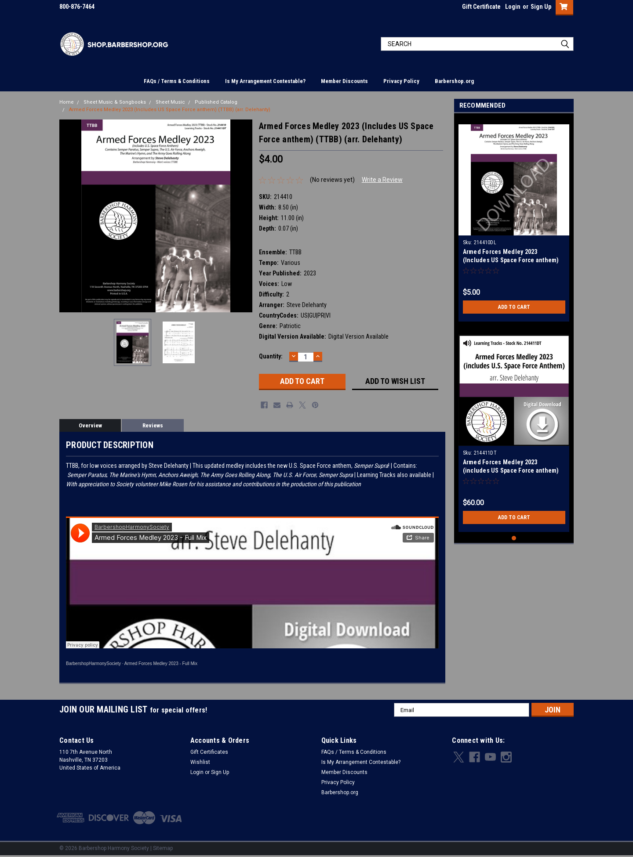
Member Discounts (344, 81)
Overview (90, 425)
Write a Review (382, 179)
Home (66, 102)
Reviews (152, 425)
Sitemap (163, 848)
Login (512, 6)
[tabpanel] (514, 220)
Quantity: (271, 356)
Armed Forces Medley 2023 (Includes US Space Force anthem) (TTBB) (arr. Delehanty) (169, 109)
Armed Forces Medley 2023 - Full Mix (160, 663)
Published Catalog (216, 102)
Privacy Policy (401, 81)
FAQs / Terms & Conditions (177, 81)
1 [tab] (514, 538)
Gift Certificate (481, 6)
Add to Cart (514, 307)
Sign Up (541, 6)
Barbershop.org (454, 81)
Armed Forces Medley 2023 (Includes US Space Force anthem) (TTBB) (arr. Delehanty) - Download (511, 260)
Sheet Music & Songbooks (115, 102)
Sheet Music (170, 102)
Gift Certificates (209, 752)
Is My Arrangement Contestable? (265, 81)
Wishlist (200, 762)
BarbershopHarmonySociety (93, 663)
